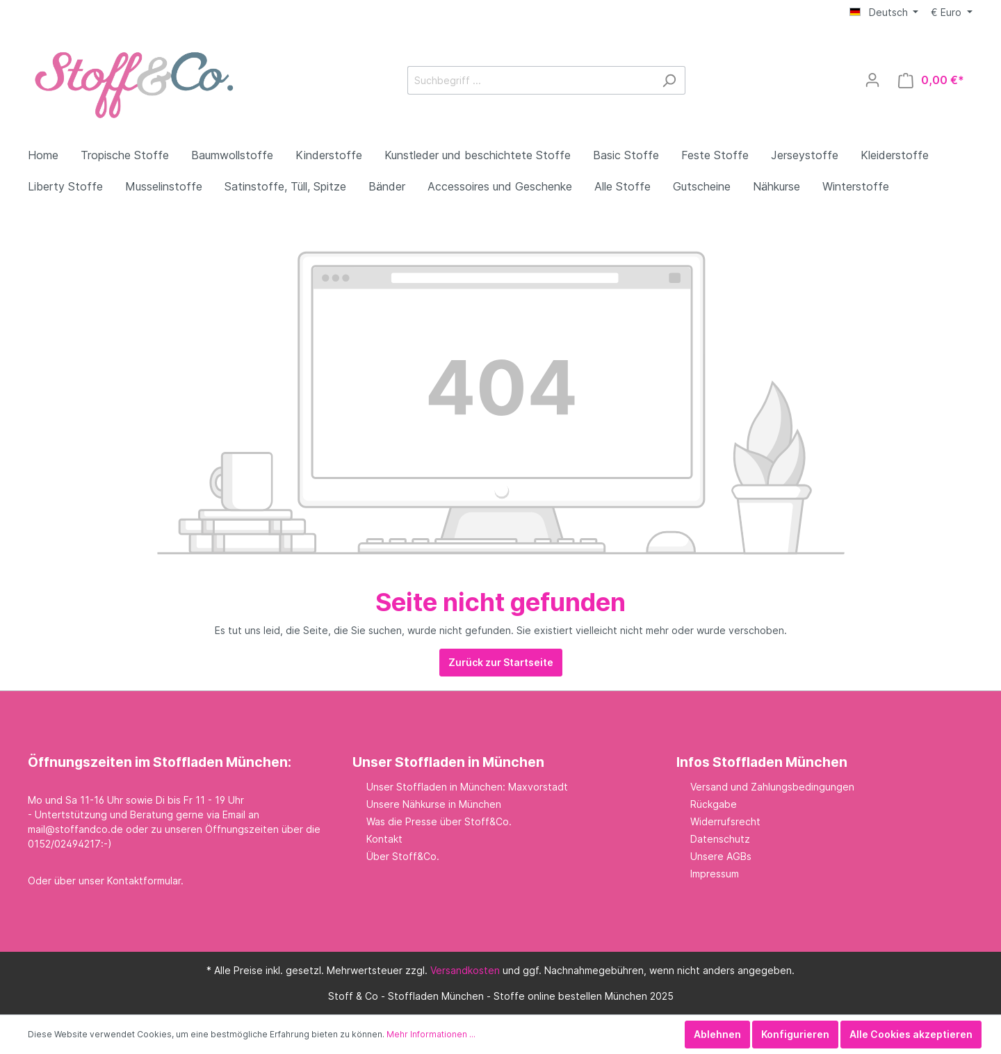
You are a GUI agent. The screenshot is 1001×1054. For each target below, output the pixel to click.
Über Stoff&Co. (402, 856)
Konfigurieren (795, 1034)
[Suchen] (669, 80)
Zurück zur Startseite (500, 662)
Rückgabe (713, 804)
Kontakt (384, 839)
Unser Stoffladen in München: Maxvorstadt (467, 787)
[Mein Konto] (872, 80)
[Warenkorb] (931, 80)
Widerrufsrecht (725, 821)
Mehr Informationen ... (430, 1034)
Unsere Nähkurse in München (433, 804)
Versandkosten (465, 970)
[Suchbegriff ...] (530, 80)
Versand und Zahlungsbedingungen (772, 787)
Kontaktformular (144, 880)
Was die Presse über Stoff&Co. (439, 821)
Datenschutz (720, 839)
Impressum (714, 873)
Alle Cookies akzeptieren (910, 1034)
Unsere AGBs (720, 856)
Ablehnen (717, 1034)
